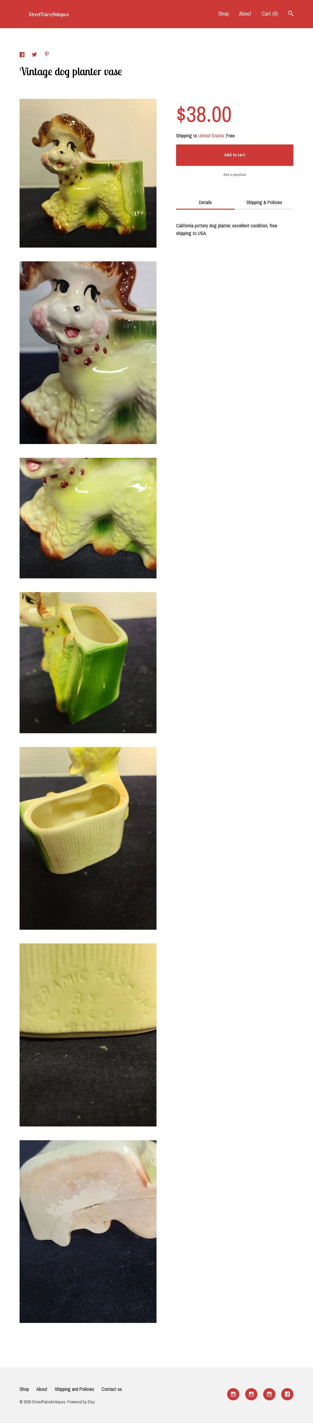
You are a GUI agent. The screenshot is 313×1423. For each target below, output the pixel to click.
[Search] (290, 14)
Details (205, 202)
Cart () (270, 13)
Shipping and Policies (74, 1389)
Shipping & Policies (264, 202)
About (245, 13)
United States (211, 135)
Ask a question (234, 174)
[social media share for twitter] (35, 55)
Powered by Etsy (81, 1402)
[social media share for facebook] (23, 55)
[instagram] (233, 1394)
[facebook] (287, 1394)
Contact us (111, 1389)
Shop (223, 13)
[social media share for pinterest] (46, 54)
